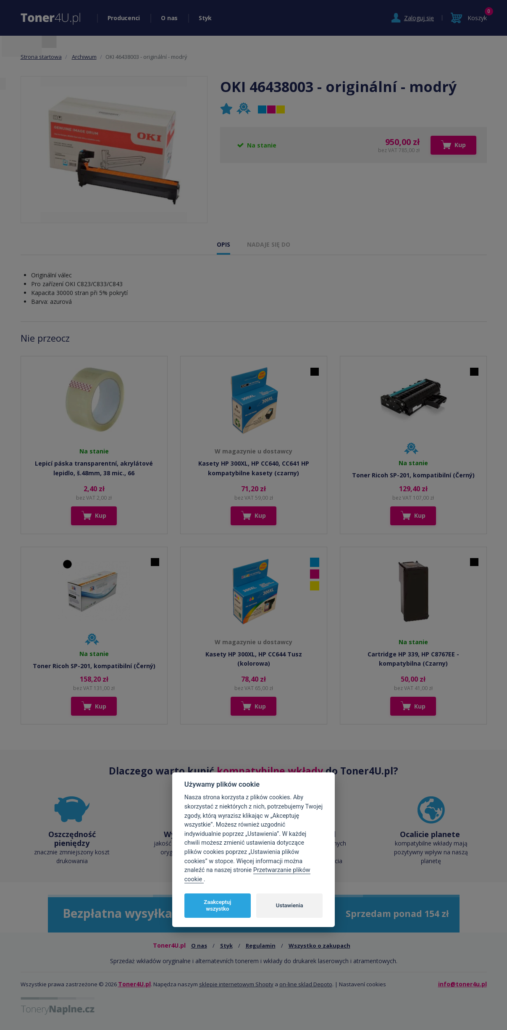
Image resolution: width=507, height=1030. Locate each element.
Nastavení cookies (362, 984)
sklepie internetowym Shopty (236, 984)
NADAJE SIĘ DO (268, 244)
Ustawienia (289, 905)
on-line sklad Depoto (305, 984)
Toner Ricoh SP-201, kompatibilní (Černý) (413, 475)
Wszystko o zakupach (319, 945)
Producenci (124, 18)
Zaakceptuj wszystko (217, 905)
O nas (169, 18)
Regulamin (261, 945)
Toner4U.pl (134, 984)
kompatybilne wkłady (270, 770)
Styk (205, 18)
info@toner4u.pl (462, 984)
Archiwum (84, 57)
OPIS (223, 244)
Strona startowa (41, 57)
